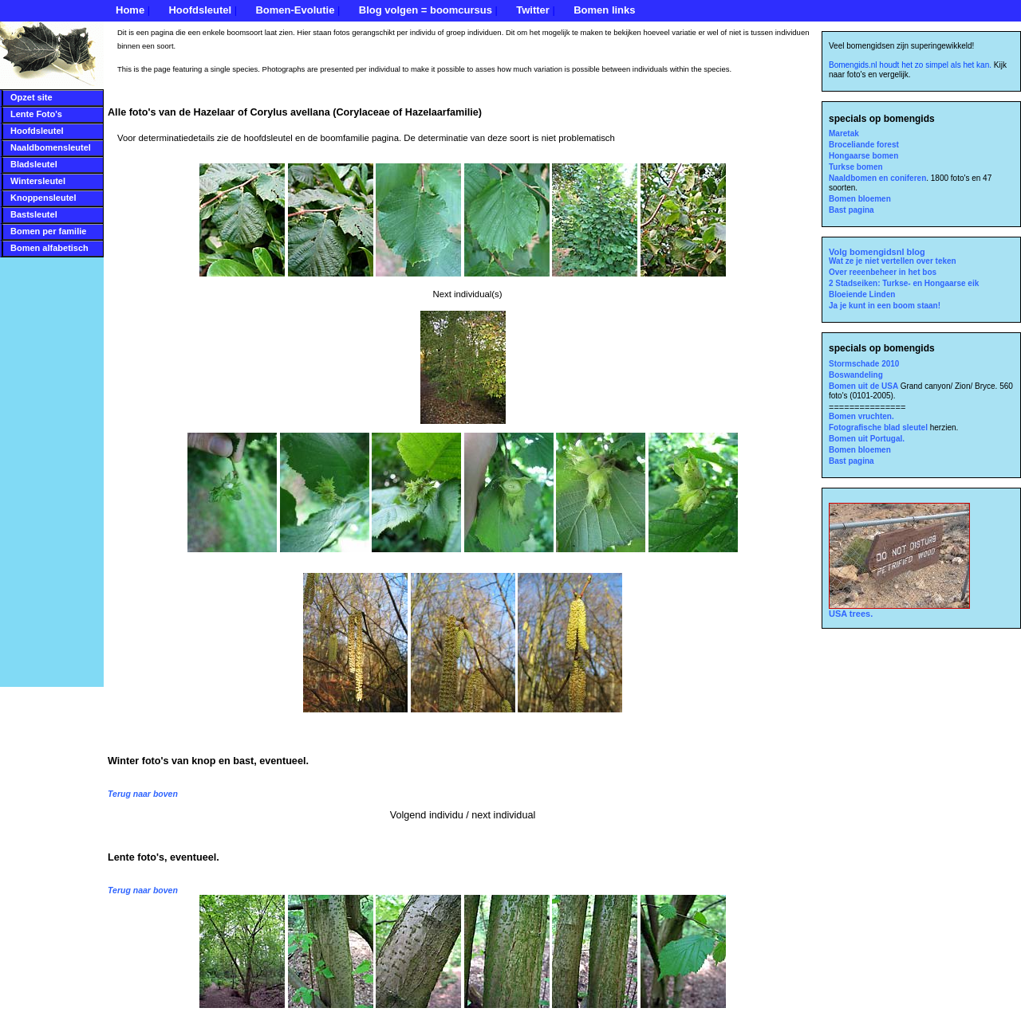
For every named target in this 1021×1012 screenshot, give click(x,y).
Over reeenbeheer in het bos (882, 272)
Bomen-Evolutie (294, 10)
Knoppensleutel (43, 197)
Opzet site (31, 97)
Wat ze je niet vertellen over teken (892, 261)
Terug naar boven (143, 793)
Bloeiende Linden (862, 294)
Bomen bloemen (860, 198)
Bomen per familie (48, 231)
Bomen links (604, 10)
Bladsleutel (33, 164)
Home (130, 10)
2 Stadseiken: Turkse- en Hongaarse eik (904, 283)
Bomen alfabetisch (49, 248)
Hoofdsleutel (199, 10)
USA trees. (899, 609)
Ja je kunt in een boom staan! (884, 305)
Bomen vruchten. (861, 416)
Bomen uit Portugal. (867, 438)
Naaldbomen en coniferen (877, 178)
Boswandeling (856, 375)
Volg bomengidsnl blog (877, 252)
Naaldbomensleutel (50, 147)
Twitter (533, 10)
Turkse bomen (856, 167)
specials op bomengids (882, 118)
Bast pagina (851, 210)
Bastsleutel (33, 214)
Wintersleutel (37, 181)
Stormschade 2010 (864, 363)
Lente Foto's (36, 114)
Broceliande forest (864, 144)
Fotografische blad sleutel (879, 427)
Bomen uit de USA (865, 386)
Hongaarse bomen (863, 155)
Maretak (844, 133)
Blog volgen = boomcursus (425, 10)
